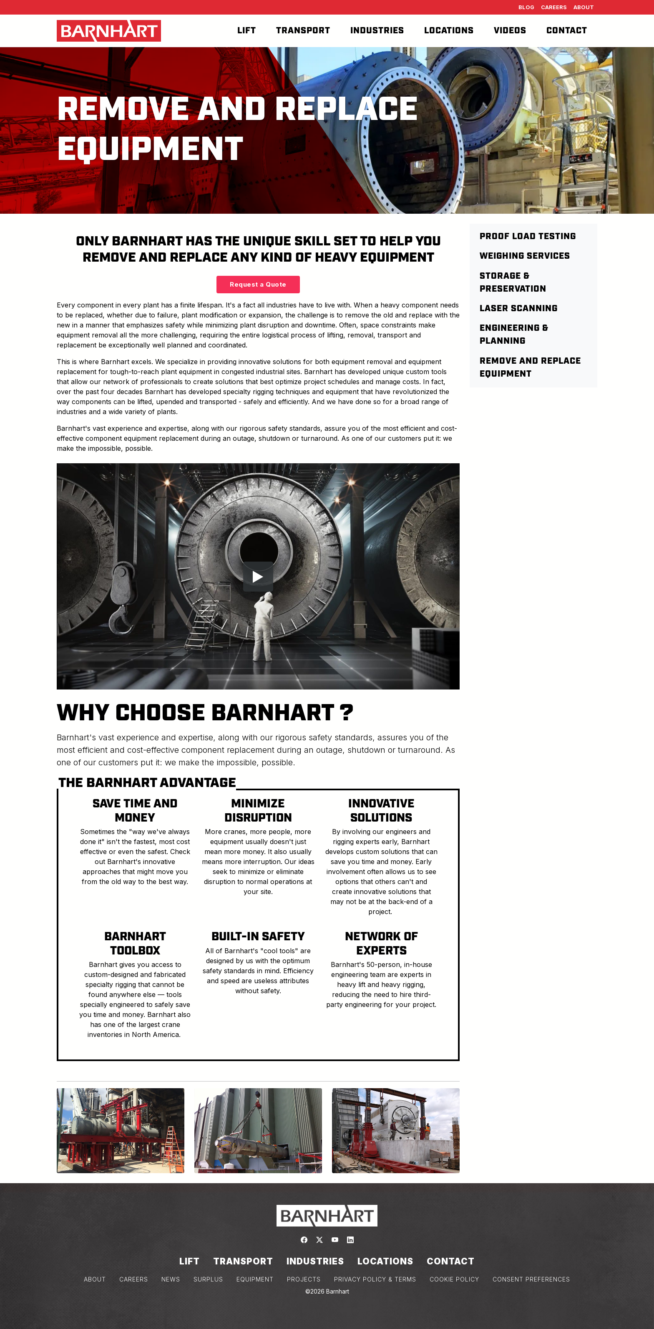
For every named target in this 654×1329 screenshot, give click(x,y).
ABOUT (95, 1279)
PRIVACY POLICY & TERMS (375, 1279)
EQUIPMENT (255, 1279)
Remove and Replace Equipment (530, 367)
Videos (510, 31)
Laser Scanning (519, 309)
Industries (377, 31)
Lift (246, 31)
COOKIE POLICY (454, 1279)
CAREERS (133, 1279)
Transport (303, 31)
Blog (526, 7)
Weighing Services (525, 256)
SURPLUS (208, 1279)
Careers (554, 7)
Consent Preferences (531, 1279)
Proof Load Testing (528, 236)
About (584, 7)
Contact (566, 31)
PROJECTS (304, 1279)
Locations (449, 31)
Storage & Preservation (513, 282)
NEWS (170, 1279)
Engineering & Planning (514, 334)
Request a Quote (258, 284)
